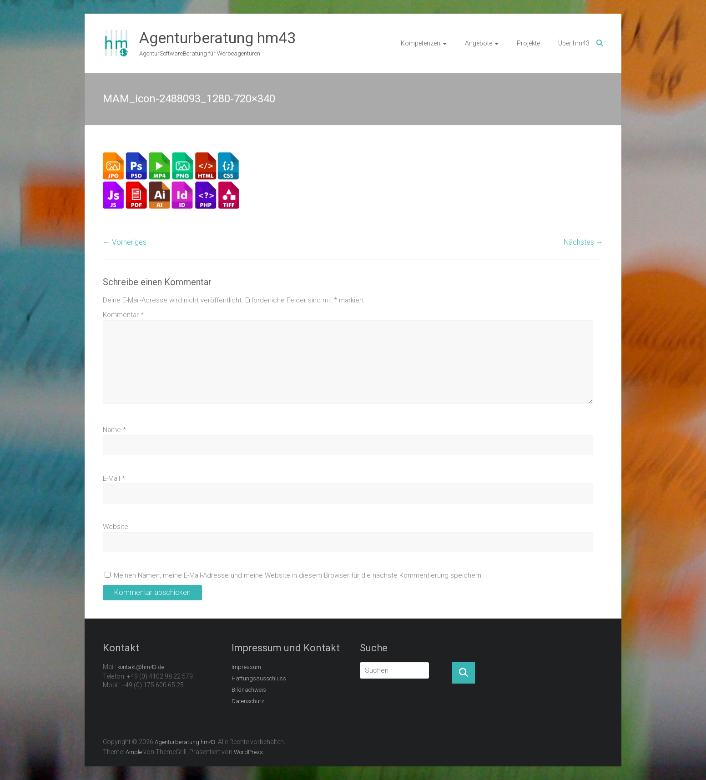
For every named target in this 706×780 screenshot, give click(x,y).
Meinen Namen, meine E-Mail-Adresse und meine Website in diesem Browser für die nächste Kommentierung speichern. (298, 575)
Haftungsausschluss (259, 678)
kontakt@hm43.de (140, 667)
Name (114, 430)
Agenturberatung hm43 (217, 38)
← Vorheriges (124, 242)
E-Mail (114, 478)
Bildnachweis (249, 689)
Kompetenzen (420, 43)
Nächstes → (583, 242)
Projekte (528, 43)
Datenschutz (248, 701)
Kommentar (123, 315)
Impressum (246, 667)
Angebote (478, 43)
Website (115, 527)
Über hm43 (574, 43)
